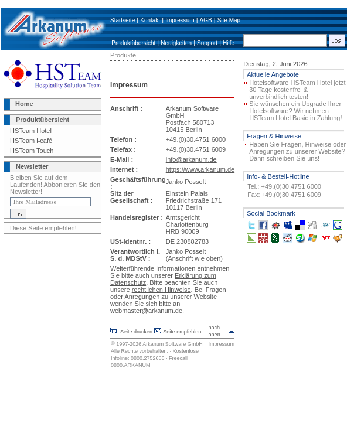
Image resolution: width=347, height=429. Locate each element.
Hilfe (228, 43)
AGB (206, 20)
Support (207, 43)
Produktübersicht (133, 43)
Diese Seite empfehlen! (43, 227)
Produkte (123, 55)
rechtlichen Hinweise (161, 289)
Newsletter (32, 166)
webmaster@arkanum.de (146, 310)
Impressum (179, 20)
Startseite (122, 20)
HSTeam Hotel (31, 130)
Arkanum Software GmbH (172, 344)
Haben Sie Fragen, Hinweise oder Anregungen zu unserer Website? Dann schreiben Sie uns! (297, 151)
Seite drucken (136, 332)
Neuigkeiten (176, 43)
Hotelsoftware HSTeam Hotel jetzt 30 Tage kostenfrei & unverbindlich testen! (297, 89)
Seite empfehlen (182, 332)
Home (24, 103)
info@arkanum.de (191, 159)
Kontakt (150, 20)
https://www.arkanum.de (200, 169)
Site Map (228, 20)
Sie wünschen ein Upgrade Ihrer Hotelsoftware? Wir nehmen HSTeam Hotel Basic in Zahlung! (295, 110)
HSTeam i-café (31, 140)
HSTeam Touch (31, 150)
